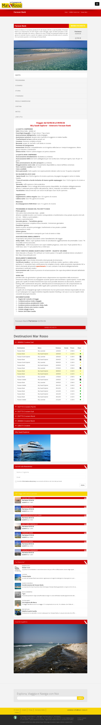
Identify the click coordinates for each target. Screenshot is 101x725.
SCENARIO (18, 85)
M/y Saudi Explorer (22, 432)
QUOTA (17, 75)
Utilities (17, 712)
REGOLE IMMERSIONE (22, 101)
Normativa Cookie (40, 710)
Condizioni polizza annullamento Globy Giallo (33, 305)
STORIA (17, 91)
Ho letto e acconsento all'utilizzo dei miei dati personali (38, 481)
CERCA (80, 697)
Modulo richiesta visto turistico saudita (31, 307)
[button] (19, 648)
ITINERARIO (19, 96)
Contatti (24, 710)
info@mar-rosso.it (80, 710)
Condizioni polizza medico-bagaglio (30, 301)
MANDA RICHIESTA (50, 327)
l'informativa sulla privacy (29, 481)
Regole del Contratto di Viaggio (28, 299)
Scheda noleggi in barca (26, 309)
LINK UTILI (19, 117)
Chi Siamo (16, 710)
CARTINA (18, 106)
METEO (17, 112)
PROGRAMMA (20, 80)
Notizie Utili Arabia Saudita (27, 311)
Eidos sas (81, 719)
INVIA (82, 485)
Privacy (31, 710)
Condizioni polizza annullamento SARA (31, 303)
